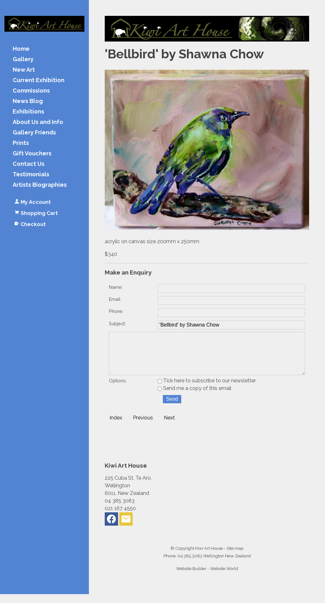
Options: (118, 389)
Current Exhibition (38, 80)
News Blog (28, 101)
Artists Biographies (40, 185)
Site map (235, 557)
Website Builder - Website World (207, 577)
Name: (116, 287)
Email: (115, 299)
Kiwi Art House (209, 557)
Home (21, 49)
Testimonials (31, 175)
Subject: (117, 323)
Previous (143, 427)
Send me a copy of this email (194, 397)
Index (115, 427)
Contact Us (28, 164)
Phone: (116, 311)
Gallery (23, 59)
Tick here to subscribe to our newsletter (207, 389)
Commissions (31, 91)
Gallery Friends (34, 133)
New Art (24, 70)
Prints (21, 143)
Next (169, 427)
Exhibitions (28, 112)
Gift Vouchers (32, 154)
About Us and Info (38, 122)
